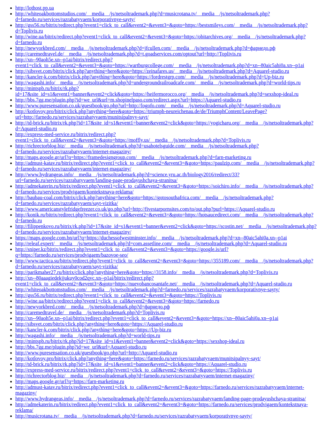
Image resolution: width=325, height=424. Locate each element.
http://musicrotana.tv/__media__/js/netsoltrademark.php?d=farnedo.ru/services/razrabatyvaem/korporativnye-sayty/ (133, 416)
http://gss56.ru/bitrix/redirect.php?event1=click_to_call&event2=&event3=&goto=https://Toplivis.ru (118, 295)
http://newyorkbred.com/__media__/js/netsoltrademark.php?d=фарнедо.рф (92, 306)
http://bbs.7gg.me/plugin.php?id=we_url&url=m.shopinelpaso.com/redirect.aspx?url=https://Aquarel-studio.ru (128, 99)
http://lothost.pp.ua (34, 8)
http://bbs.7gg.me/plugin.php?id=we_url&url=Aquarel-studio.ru (81, 347)
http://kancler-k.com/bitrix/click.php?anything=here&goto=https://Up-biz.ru (93, 329)
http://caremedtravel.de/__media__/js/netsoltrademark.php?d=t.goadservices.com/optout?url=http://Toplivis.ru (128, 54)
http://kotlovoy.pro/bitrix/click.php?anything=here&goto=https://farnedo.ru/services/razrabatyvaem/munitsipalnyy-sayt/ (138, 358)
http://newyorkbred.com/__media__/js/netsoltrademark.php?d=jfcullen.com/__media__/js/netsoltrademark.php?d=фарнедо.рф (145, 48)
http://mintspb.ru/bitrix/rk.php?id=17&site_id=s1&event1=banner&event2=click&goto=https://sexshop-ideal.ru (129, 341)
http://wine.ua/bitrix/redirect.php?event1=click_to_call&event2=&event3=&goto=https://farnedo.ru (117, 301)
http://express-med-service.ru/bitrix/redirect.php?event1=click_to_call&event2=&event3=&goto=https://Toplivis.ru (133, 370)
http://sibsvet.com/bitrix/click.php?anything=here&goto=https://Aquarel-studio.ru (99, 324)
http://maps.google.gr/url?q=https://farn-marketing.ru (69, 381)
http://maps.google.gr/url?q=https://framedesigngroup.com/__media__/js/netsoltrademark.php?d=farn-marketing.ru (133, 157)
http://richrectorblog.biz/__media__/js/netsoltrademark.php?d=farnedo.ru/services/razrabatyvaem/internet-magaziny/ (134, 375)
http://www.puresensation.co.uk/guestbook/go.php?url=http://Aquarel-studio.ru (96, 352)
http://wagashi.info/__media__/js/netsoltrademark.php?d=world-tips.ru (87, 335)
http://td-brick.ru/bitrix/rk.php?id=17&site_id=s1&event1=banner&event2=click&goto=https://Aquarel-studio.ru (131, 364)
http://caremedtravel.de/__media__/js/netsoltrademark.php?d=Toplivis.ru (90, 312)
